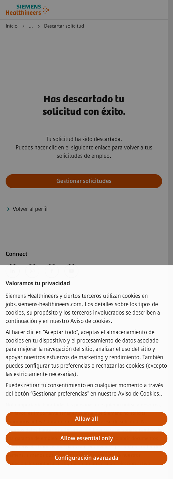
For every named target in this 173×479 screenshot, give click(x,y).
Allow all (86, 418)
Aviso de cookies (90, 321)
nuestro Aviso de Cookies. (129, 393)
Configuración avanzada (86, 458)
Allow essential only (86, 438)
